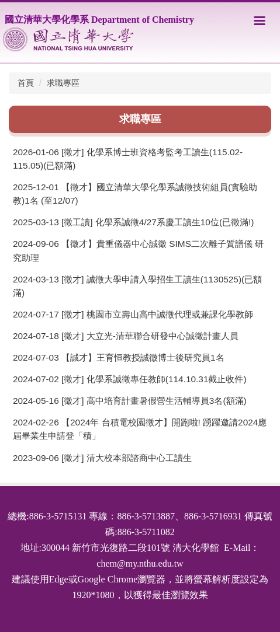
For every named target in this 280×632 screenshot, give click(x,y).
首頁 (26, 83)
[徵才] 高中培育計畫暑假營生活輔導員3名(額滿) (154, 401)
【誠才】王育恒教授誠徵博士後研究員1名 (142, 357)
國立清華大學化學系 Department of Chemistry (99, 20)
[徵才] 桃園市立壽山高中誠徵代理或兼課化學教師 (157, 314)
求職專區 (63, 83)
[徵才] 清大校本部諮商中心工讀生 (126, 458)
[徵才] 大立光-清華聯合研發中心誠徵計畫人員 (149, 336)
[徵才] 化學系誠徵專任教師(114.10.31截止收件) (154, 379)
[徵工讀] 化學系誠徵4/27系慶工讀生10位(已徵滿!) (157, 222)
